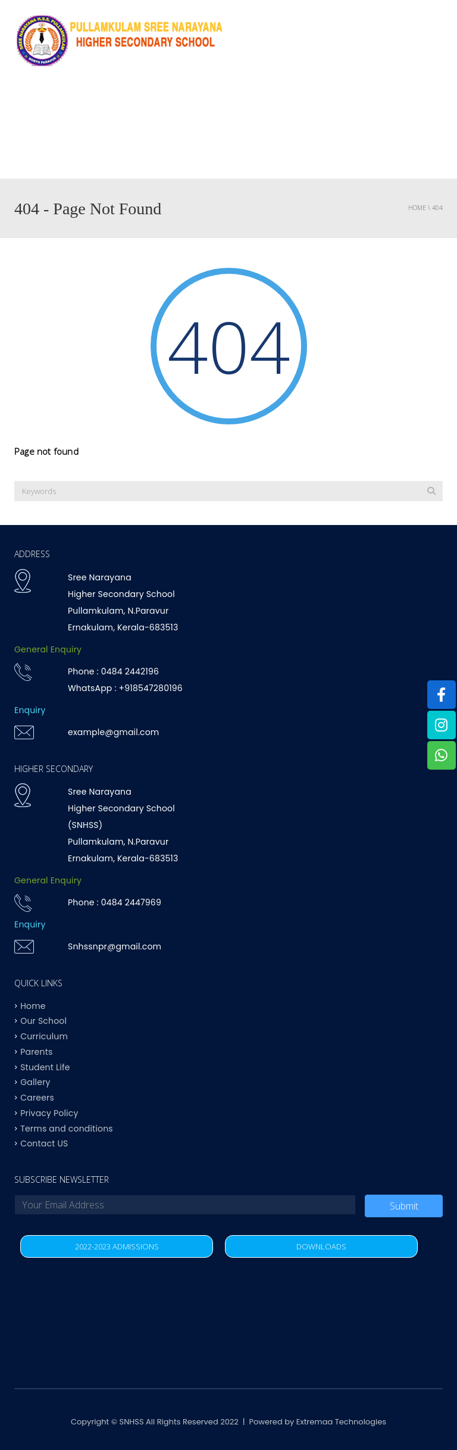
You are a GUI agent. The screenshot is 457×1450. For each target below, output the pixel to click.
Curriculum (232, 107)
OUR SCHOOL (158, 107)
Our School (43, 1021)
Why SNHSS (86, 107)
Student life (389, 107)
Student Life (45, 1067)
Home (30, 107)
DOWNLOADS (321, 1246)
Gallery (35, 1082)
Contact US (101, 154)
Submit (404, 1205)
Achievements (310, 107)
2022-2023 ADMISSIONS (117, 1246)
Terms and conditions (66, 1128)
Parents (36, 154)
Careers (37, 1098)
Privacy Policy (49, 1112)
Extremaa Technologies (341, 1421)
